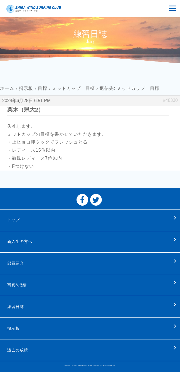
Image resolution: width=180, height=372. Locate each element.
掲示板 (26, 88)
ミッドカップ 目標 (73, 88)
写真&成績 (17, 285)
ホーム (7, 88)
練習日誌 (15, 306)
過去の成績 (17, 350)
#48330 (170, 100)
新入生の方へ (19, 241)
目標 (42, 88)
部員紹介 (15, 263)
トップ (13, 220)
